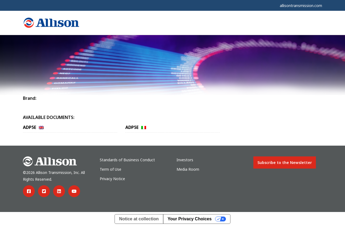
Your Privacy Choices (190, 219)
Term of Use (110, 169)
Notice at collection (139, 219)
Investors (185, 159)
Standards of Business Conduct (127, 159)
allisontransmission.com (301, 5)
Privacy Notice (112, 178)
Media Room (188, 169)
